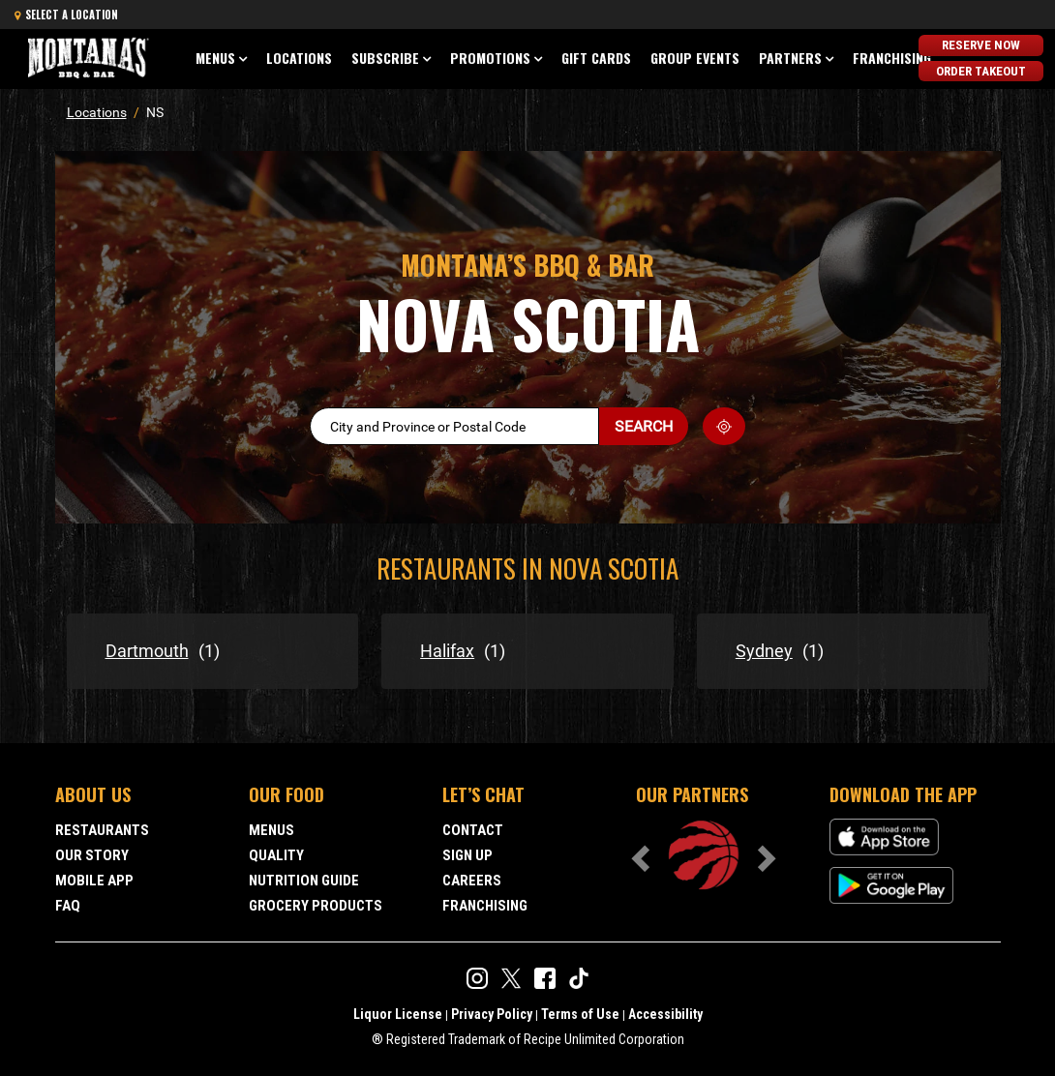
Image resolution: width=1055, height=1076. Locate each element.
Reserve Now (981, 45)
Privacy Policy (491, 1014)
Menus (215, 57)
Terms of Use (580, 1014)
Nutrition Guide (304, 880)
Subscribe (385, 57)
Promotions (490, 57)
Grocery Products (315, 905)
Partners (790, 57)
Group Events (694, 57)
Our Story (92, 855)
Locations (299, 57)
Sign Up (467, 855)
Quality (276, 855)
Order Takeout (981, 69)
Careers (471, 880)
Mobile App (94, 880)
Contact (472, 830)
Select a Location (66, 14)
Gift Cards (596, 57)
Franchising (892, 57)
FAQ (67, 905)
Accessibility (665, 1014)
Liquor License (397, 1014)
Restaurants (102, 830)
